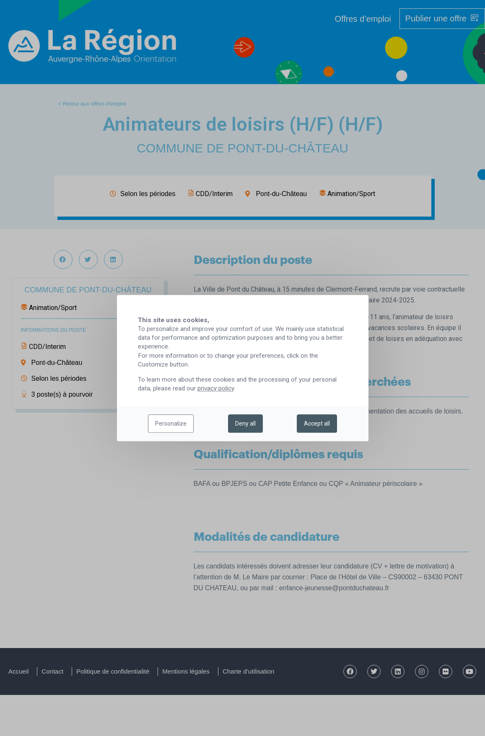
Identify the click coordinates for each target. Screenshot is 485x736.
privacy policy (215, 388)
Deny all (245, 423)
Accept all (317, 423)
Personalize (171, 423)
